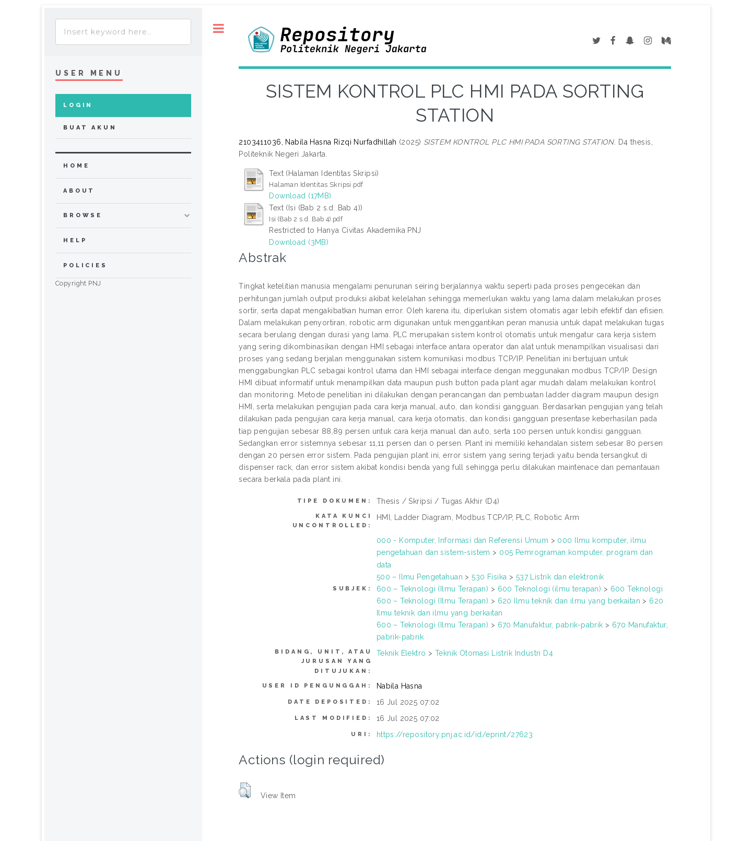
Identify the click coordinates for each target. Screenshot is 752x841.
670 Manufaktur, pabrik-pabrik (550, 625)
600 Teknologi (636, 589)
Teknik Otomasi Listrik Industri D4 (494, 653)
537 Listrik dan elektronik (560, 577)
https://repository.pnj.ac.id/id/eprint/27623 (455, 734)
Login (78, 105)
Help (75, 240)
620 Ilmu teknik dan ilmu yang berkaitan (569, 601)
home (76, 165)
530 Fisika (489, 577)
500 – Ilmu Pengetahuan (420, 577)
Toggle (218, 28)
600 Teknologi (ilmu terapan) (550, 589)
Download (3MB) (298, 242)
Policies (85, 265)
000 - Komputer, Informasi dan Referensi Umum (462, 540)
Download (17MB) (300, 196)
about (79, 190)
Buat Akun (90, 127)
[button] (245, 790)
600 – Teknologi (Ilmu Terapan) (433, 589)
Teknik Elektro (401, 653)
